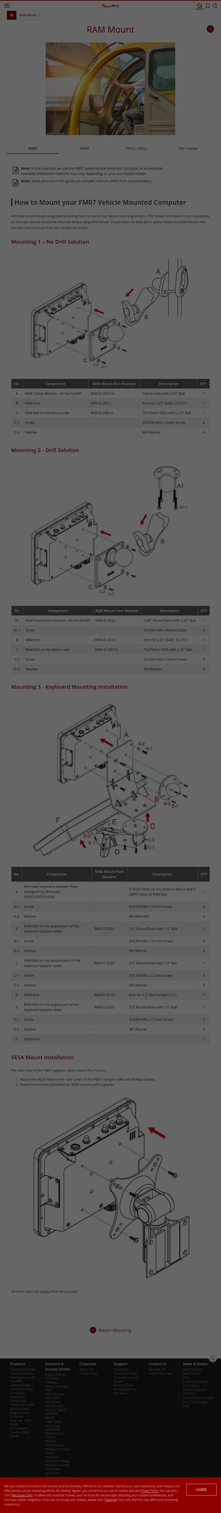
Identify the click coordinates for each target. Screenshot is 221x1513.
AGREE (201, 1489)
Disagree (111, 1500)
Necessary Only (22, 1495)
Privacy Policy (149, 1491)
